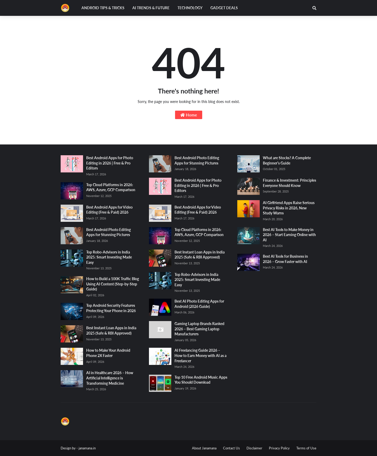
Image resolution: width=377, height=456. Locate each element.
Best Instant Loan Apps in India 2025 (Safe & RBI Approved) (111, 330)
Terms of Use (306, 448)
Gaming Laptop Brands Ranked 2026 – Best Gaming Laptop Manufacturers (199, 328)
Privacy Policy (279, 448)
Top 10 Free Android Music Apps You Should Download (201, 380)
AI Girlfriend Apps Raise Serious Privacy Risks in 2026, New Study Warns (289, 207)
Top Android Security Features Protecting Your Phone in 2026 (111, 308)
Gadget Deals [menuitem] (224, 8)
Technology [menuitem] (189, 8)
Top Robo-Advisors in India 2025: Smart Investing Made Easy (109, 257)
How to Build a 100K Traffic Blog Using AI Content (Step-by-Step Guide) (112, 283)
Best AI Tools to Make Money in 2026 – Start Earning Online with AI (289, 234)
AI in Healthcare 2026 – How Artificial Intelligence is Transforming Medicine (109, 377)
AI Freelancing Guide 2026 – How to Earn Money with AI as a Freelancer (200, 355)
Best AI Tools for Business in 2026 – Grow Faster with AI (285, 259)
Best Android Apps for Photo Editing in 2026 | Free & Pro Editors (109, 163)
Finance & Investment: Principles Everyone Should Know (289, 183)
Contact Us (231, 448)
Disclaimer (254, 448)
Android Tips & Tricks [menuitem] (102, 8)
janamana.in (87, 448)
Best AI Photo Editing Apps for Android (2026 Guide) (199, 304)
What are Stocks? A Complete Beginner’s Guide (287, 160)
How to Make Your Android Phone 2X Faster (108, 353)
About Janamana (204, 448)
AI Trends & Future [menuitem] (151, 8)
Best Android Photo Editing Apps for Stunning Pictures (108, 232)
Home (188, 114)
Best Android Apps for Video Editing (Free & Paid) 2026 (109, 210)
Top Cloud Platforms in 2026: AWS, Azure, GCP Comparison (110, 187)
